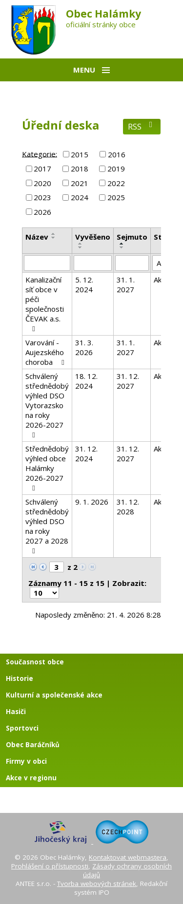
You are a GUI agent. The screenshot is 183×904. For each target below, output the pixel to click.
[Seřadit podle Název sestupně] (53, 238)
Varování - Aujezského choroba (46, 352)
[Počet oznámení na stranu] (44, 593)
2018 (79, 168)
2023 (42, 197)
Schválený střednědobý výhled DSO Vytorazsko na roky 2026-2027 (47, 405)
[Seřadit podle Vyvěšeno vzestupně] (80, 243)
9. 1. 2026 (91, 502)
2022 (116, 183)
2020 (42, 183)
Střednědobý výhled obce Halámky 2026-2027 (47, 468)
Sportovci (22, 728)
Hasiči (16, 711)
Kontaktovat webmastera (127, 857)
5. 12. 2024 (84, 284)
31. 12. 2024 (86, 453)
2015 (79, 154)
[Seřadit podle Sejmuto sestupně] (122, 247)
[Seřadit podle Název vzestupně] (53, 234)
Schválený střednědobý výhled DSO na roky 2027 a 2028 (47, 526)
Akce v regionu (31, 777)
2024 (79, 197)
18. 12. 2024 (86, 381)
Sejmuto (132, 237)
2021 (79, 183)
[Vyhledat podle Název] (47, 263)
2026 (42, 212)
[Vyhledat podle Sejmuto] (132, 263)
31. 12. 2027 (128, 381)
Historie (19, 678)
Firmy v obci (26, 761)
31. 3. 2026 (84, 347)
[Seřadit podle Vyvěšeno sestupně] (80, 247)
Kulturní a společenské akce (54, 695)
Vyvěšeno (92, 237)
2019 (116, 168)
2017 (42, 168)
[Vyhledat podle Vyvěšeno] (93, 263)
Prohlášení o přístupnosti (49, 866)
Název (36, 237)
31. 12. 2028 (128, 506)
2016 (116, 154)
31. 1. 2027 (126, 284)
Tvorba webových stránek (96, 883)
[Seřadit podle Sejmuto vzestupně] (122, 243)
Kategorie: (39, 153)
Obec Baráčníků (33, 744)
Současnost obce (35, 662)
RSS (142, 126)
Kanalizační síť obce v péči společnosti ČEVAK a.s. (44, 304)
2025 (116, 197)
